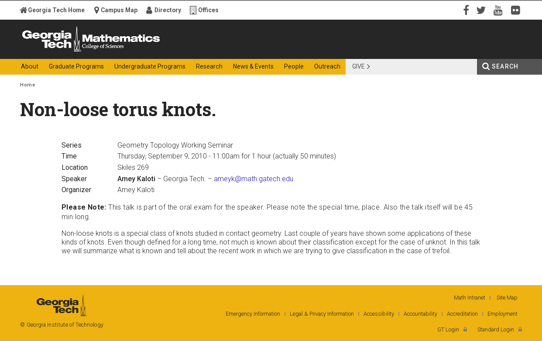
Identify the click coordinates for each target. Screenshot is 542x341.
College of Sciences (175, 51)
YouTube (500, 9)
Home (27, 85)
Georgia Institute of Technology (54, 51)
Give (358, 66)
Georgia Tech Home (56, 10)
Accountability (420, 313)
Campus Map (119, 10)
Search (505, 66)
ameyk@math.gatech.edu (253, 179)
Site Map (507, 297)
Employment (502, 313)
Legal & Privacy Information (322, 313)
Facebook (465, 9)
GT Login (448, 329)
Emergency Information (253, 313)
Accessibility (379, 313)
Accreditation (462, 313)
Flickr (517, 9)
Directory (167, 10)
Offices (208, 10)
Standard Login (495, 329)
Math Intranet (469, 297)
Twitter (482, 9)
